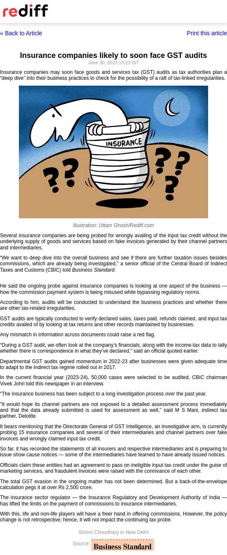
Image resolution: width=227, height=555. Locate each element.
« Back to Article (21, 33)
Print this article (207, 33)
